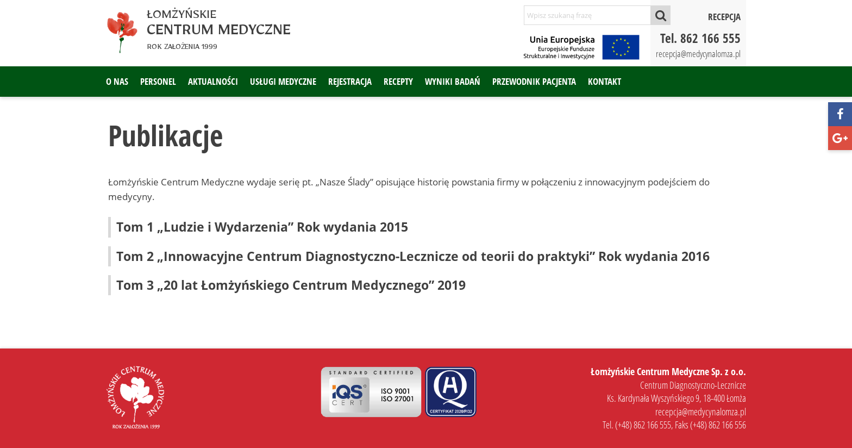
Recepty (398, 81)
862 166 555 (710, 38)
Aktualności (213, 81)
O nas (117, 81)
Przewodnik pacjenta (534, 81)
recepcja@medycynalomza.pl (698, 53)
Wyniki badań (452, 81)
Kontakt (604, 81)
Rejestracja (350, 81)
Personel (158, 81)
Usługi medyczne (283, 81)
